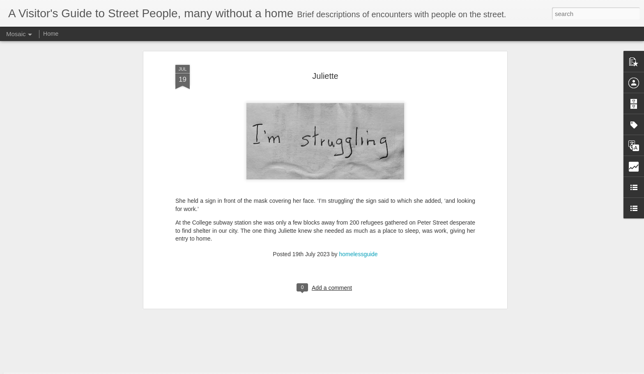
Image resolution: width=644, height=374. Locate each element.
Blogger (347, 369)
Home (50, 33)
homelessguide (358, 213)
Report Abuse (372, 369)
